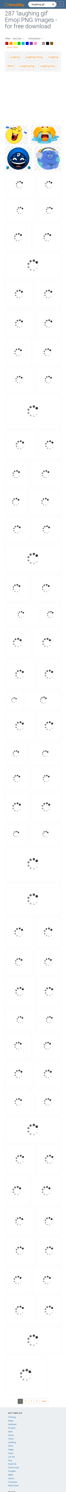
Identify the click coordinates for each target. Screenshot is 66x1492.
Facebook (12, 1482)
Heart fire (12, 1464)
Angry (10, 1421)
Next (44, 1401)
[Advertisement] (30, 98)
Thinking (12, 1417)
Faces (11, 1435)
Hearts (11, 1478)
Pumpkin (12, 1471)
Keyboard (12, 1424)
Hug (10, 1460)
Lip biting (12, 1442)
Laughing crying (34, 57)
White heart (13, 1486)
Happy (11, 1449)
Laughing (15, 57)
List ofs (11, 1457)
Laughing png (27, 65)
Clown (11, 1439)
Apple (10, 1475)
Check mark (13, 1467)
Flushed (11, 1428)
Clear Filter (12, 47)
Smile (10, 1446)
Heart (10, 1453)
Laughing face (47, 65)
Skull (10, 1432)
